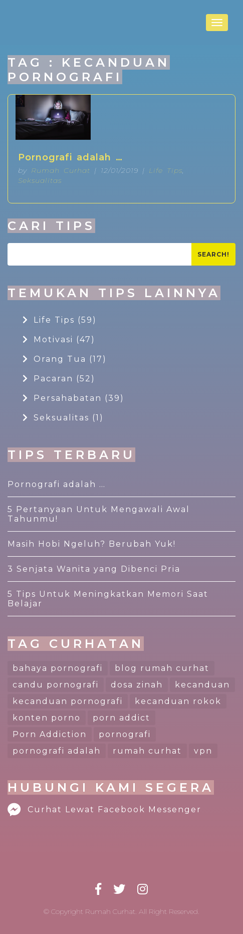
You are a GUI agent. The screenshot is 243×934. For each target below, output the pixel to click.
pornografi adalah (57, 751)
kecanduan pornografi (68, 701)
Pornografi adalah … (70, 157)
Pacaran (59, 378)
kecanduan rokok (178, 701)
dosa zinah (137, 684)
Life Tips (165, 170)
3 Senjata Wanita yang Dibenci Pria (94, 569)
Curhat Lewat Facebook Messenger (104, 809)
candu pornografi (56, 684)
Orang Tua (65, 359)
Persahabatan (73, 398)
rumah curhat (147, 751)
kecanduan (202, 684)
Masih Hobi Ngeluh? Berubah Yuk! (92, 544)
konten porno (47, 718)
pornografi (125, 734)
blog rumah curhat (162, 668)
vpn (203, 751)
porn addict (121, 718)
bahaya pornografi (58, 668)
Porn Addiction (50, 734)
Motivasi (59, 339)
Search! (213, 254)
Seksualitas (40, 180)
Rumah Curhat (60, 170)
